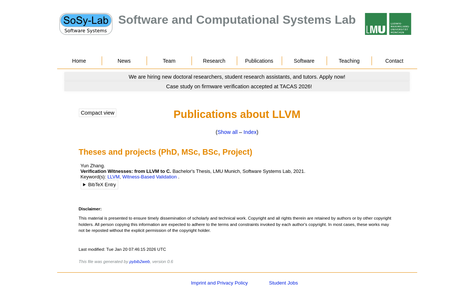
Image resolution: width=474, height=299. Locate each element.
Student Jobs (283, 283)
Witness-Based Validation (149, 177)
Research (214, 61)
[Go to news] (237, 77)
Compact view (97, 113)
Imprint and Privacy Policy (219, 283)
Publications (259, 61)
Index (249, 132)
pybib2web (140, 261)
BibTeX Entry (102, 184)
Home (79, 61)
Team (169, 61)
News (124, 61)
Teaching (349, 61)
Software (304, 61)
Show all (228, 132)
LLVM (113, 177)
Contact (394, 61)
